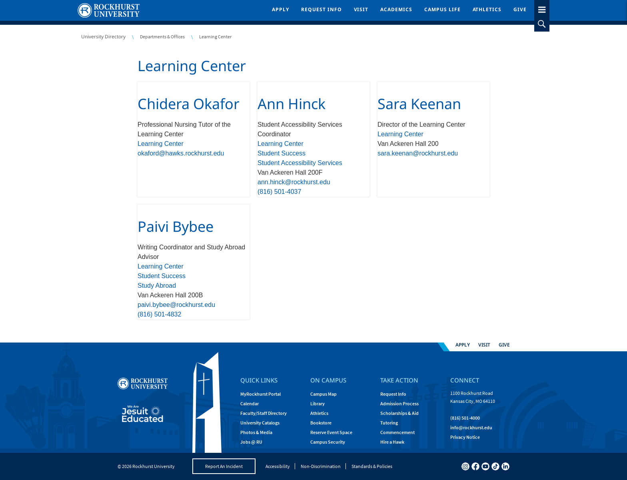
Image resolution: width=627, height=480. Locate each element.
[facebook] (475, 466)
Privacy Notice (465, 437)
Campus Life (442, 9)
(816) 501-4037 (279, 191)
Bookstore (320, 423)
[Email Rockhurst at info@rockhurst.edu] (471, 427)
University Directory (103, 36)
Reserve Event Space (331, 432)
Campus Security (327, 442)
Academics (396, 9)
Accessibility (278, 466)
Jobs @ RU (251, 442)
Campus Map (323, 394)
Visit (361, 9)
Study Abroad (157, 285)
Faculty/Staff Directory (263, 413)
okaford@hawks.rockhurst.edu (181, 153)
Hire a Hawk (392, 442)
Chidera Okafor (189, 104)
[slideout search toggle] (541, 24)
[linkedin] (505, 466)
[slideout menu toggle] (541, 8)
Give (520, 9)
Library (317, 403)
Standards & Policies (371, 466)
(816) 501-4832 (159, 314)
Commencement (397, 432)
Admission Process (399, 403)
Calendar (249, 403)
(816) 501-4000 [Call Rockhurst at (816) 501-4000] (465, 418)
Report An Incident (224, 466)
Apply (280, 9)
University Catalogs (260, 423)
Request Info (321, 9)
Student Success (282, 153)
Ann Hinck (291, 104)
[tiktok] (495, 466)
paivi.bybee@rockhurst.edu (176, 304)
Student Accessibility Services (300, 162)
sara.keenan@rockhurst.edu (417, 153)
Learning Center (192, 66)
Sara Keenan (419, 104)
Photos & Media (256, 432)
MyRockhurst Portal (260, 394)
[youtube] (485, 466)
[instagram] (465, 466)
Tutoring (389, 423)
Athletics (487, 9)
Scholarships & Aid (399, 413)
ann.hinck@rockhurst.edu (294, 182)
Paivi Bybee (176, 226)
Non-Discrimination (321, 466)
